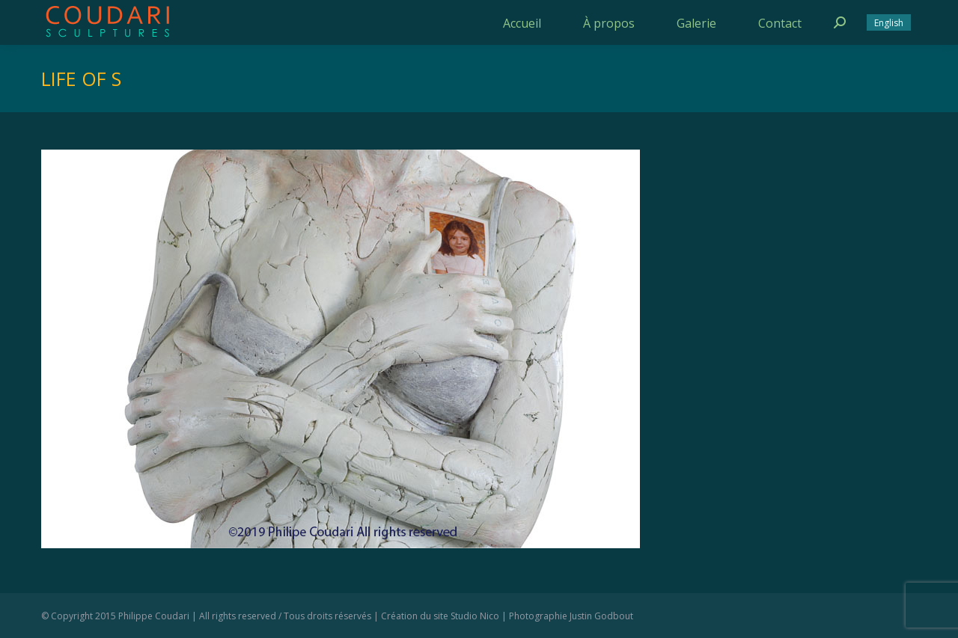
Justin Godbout (601, 616)
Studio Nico (475, 616)
